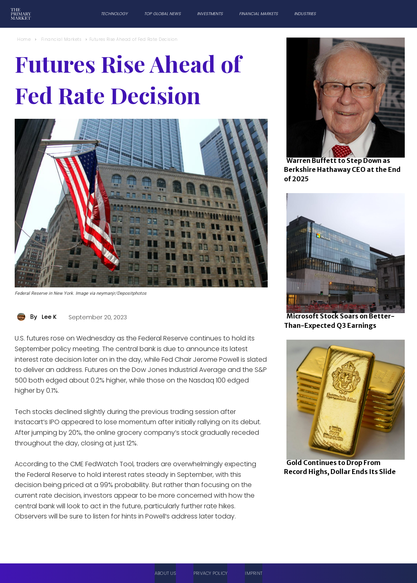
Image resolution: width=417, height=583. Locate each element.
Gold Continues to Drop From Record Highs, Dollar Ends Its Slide (340, 467)
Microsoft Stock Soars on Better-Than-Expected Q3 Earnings (339, 320)
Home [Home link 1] (24, 39)
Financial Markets (61, 39)
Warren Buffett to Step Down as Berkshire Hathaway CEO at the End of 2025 (342, 169)
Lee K (49, 317)
